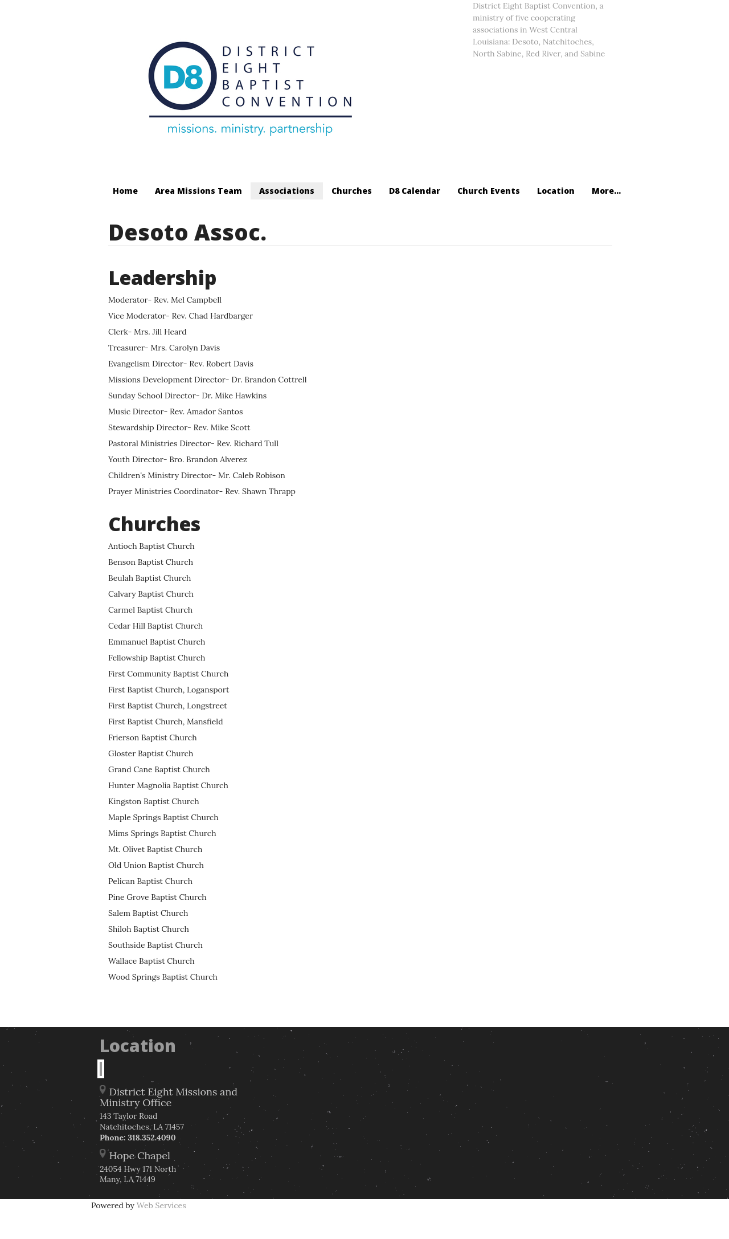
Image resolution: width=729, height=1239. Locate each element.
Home (125, 190)
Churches (351, 190)
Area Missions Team (198, 190)
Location (556, 190)
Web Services (161, 1205)
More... (606, 190)
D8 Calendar (414, 190)
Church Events (488, 190)
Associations (286, 190)
